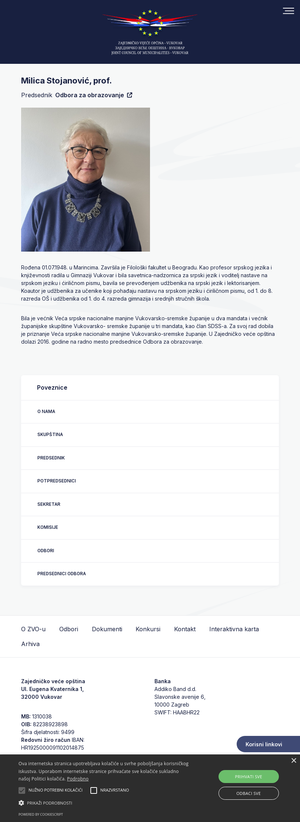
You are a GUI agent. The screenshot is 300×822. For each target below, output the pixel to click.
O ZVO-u (33, 629)
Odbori (45, 550)
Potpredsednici (56, 481)
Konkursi (148, 629)
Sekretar (48, 504)
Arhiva (30, 644)
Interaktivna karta (234, 629)
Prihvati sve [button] (248, 776)
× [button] (293, 761)
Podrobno (78, 779)
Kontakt (185, 629)
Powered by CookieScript (41, 814)
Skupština (50, 434)
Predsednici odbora (61, 573)
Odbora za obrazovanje (93, 95)
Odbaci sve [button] (248, 793)
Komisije (47, 527)
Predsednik (51, 458)
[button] (104, 802)
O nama (46, 411)
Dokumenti (107, 629)
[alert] (150, 788)
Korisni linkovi (264, 744)
